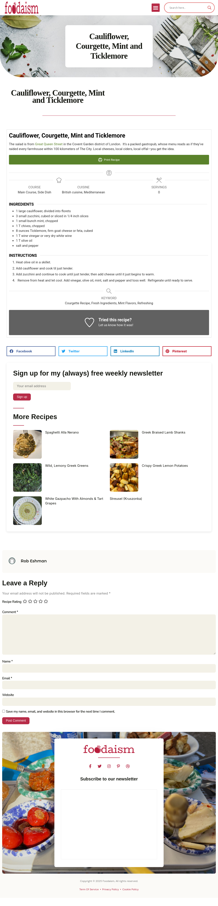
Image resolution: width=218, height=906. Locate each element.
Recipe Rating (11, 602)
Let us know (107, 325)
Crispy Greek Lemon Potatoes (165, 465)
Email (7, 679)
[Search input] (187, 8)
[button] (156, 7)
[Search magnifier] (209, 8)
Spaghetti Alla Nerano (62, 432)
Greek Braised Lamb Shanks (163, 432)
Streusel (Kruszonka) (126, 499)
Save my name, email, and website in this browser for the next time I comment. (60, 712)
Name (7, 662)
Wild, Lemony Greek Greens (66, 465)
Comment (10, 612)
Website (8, 695)
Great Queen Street (48, 144)
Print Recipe (109, 159)
